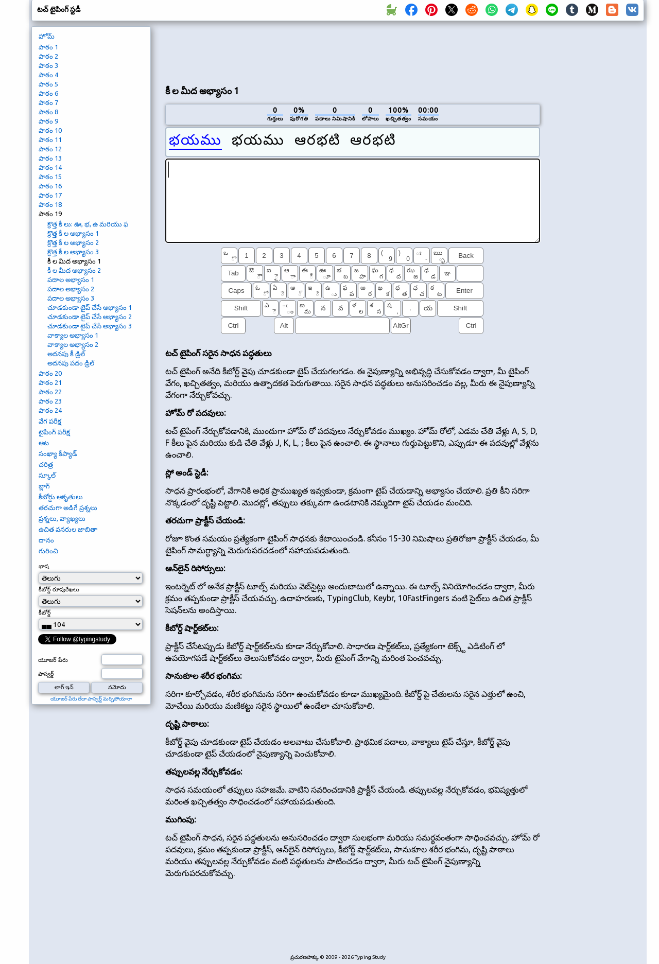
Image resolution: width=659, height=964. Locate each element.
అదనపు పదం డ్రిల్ (70, 362)
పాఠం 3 (48, 65)
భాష (44, 566)
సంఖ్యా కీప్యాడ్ (58, 453)
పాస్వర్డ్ (46, 674)
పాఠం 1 (48, 46)
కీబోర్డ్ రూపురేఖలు (59, 589)
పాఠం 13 (50, 158)
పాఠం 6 (48, 93)
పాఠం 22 (50, 391)
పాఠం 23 (50, 401)
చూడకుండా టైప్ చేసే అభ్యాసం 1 (89, 307)
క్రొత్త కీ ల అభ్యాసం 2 (73, 242)
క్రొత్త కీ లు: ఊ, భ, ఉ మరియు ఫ (87, 223)
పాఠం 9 (48, 121)
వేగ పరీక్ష (50, 421)
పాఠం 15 (50, 176)
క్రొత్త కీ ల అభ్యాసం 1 (73, 233)
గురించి (48, 550)
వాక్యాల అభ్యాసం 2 (72, 344)
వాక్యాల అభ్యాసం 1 (72, 335)
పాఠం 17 (50, 195)
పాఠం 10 (50, 130)
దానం (46, 540)
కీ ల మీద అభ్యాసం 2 (74, 270)
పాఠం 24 (50, 410)
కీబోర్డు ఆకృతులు (61, 496)
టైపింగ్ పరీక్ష (54, 431)
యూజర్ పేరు (53, 660)
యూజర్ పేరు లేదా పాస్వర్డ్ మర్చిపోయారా (91, 699)
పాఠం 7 (48, 102)
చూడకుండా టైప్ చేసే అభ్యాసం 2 (89, 316)
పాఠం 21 (50, 382)
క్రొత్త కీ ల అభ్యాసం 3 (73, 251)
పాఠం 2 (48, 56)
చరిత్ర (46, 464)
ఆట (44, 442)
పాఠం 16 (50, 185)
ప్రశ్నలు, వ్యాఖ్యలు (62, 518)
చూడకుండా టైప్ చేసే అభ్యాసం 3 (89, 325)
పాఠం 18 (50, 204)
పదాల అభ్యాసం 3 (70, 298)
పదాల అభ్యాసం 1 (70, 279)
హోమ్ (47, 36)
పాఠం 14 (50, 167)
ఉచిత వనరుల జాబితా (68, 529)
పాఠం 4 (48, 74)
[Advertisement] (352, 52)
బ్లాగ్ (44, 485)
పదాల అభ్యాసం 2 (70, 288)
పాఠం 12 (50, 148)
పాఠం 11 (50, 139)
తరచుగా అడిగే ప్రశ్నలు (68, 507)
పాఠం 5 (48, 83)
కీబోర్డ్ (45, 612)
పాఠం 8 (48, 111)
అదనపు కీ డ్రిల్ (66, 353)
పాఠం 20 (50, 373)
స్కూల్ (47, 475)
